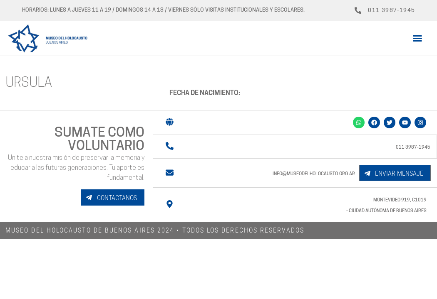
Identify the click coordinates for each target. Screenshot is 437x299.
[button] (417, 38)
